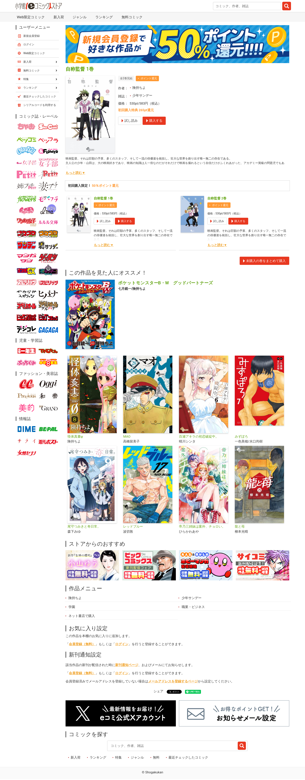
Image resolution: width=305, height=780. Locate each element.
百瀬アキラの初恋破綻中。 (199, 436)
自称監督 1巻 (103, 198)
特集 (118, 757)
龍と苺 (240, 526)
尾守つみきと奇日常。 (84, 526)
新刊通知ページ (126, 665)
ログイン (121, 644)
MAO (126, 436)
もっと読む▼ (75, 173)
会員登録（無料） (82, 644)
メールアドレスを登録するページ (173, 681)
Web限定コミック (31, 17)
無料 (156, 757)
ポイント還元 (149, 78)
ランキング (104, 17)
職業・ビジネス (193, 607)
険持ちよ (139, 88)
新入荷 (58, 17)
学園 (71, 607)
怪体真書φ (75, 436)
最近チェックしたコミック (188, 757)
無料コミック (132, 17)
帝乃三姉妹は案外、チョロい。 (202, 526)
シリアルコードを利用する (39, 105)
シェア (158, 691)
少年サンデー (142, 95)
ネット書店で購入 (81, 616)
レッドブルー (133, 526)
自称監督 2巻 (217, 198)
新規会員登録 (31, 35)
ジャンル (80, 17)
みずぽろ (241, 436)
